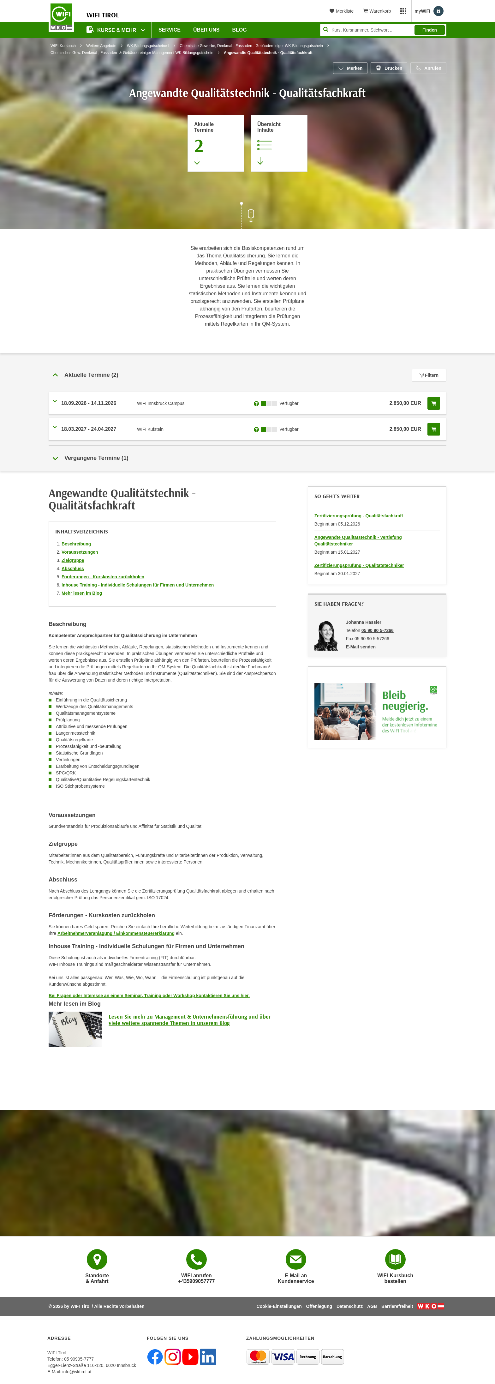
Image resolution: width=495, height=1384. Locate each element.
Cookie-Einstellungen (279, 1306)
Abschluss (73, 568)
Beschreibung (76, 543)
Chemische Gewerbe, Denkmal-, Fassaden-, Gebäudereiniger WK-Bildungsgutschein (251, 46)
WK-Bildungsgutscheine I (148, 46)
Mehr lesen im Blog (82, 593)
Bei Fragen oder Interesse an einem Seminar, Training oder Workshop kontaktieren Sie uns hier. (149, 995)
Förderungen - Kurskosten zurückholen (103, 576)
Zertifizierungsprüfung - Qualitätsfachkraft (358, 515)
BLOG (239, 30)
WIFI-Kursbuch (63, 46)
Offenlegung (319, 1306)
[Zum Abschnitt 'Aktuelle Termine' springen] (216, 143)
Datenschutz (350, 1306)
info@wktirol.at (76, 1371)
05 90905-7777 (79, 1359)
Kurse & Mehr (112, 29)
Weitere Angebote (101, 46)
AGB (372, 1306)
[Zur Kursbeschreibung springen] (279, 143)
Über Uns (206, 30)
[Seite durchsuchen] (383, 30)
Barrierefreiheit (397, 1306)
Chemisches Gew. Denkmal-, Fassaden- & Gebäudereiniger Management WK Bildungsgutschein (132, 53)
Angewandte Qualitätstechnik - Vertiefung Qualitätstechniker (358, 540)
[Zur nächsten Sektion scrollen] (247, 216)
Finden (429, 30)
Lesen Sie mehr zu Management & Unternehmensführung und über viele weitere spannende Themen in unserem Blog (190, 1019)
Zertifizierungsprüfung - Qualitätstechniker (359, 565)
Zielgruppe (73, 560)
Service (169, 30)
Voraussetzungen (80, 552)
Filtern (429, 375)
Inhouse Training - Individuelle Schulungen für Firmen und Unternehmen (138, 584)
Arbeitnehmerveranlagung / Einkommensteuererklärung (116, 933)
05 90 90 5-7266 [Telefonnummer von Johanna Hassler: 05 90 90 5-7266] (377, 630)
